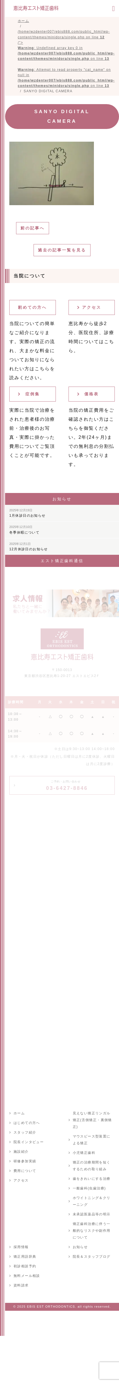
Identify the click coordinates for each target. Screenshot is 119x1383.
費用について (25, 1171)
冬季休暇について (24, 529)
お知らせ (80, 1247)
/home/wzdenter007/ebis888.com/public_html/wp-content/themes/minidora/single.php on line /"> (66, 59)
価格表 (91, 394)
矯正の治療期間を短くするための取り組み (92, 1165)
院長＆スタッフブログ (92, 1257)
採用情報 (21, 1247)
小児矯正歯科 (84, 1153)
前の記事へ (33, 228)
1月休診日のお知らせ (27, 513)
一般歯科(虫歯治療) (89, 1188)
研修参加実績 (25, 1161)
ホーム (19, 1113)
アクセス (91, 307)
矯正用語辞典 (25, 1257)
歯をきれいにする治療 (92, 1179)
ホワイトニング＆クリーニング (92, 1201)
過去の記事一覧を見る (62, 250)
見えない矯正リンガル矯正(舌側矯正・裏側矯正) (92, 1120)
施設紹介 (21, 1152)
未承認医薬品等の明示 (92, 1214)
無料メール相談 (27, 1276)
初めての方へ (32, 307)
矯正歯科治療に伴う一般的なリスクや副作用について (92, 1230)
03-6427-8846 (67, 785)
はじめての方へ (27, 1123)
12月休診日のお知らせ (28, 546)
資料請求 (21, 1285)
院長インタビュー (29, 1142)
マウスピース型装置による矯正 (92, 1139)
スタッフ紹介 (25, 1132)
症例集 (32, 394)
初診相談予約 (25, 1266)
